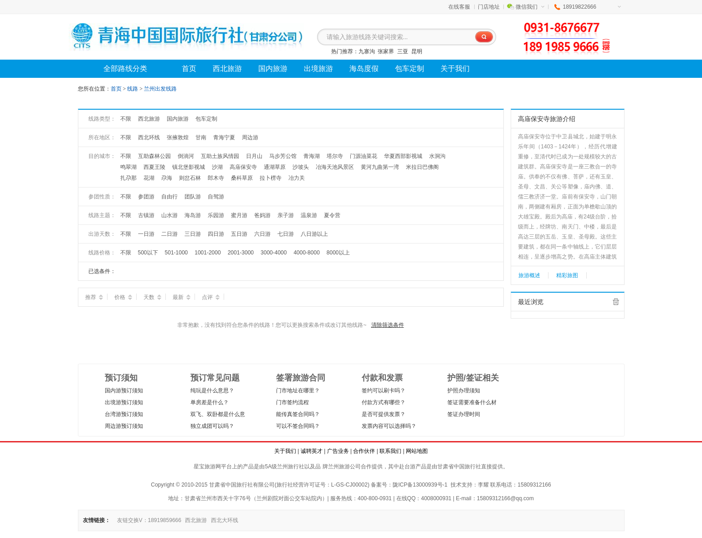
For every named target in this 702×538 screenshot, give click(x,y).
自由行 (169, 196)
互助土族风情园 (220, 156)
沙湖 (217, 167)
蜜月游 (239, 215)
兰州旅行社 (290, 466)
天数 (152, 297)
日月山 (254, 156)
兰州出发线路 (160, 89)
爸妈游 (262, 215)
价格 (123, 297)
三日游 (192, 234)
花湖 (148, 178)
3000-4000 (274, 252)
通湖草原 (275, 167)
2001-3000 (241, 252)
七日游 (285, 234)
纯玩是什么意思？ (212, 390)
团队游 (192, 196)
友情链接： (96, 520)
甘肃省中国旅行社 (459, 466)
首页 (116, 89)
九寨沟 (367, 51)
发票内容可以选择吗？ (389, 426)
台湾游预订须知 (124, 414)
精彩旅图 (567, 275)
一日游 (146, 234)
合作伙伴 (364, 451)
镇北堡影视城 (188, 167)
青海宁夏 (224, 137)
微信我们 (530, 7)
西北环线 (149, 137)
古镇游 (146, 215)
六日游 (262, 234)
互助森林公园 (154, 156)
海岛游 (192, 215)
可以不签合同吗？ (298, 426)
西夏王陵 (154, 167)
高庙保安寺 (243, 167)
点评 (211, 297)
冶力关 (296, 178)
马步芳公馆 (283, 156)
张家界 (386, 51)
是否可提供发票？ (383, 414)
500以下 (148, 252)
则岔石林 (190, 178)
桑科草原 (242, 178)
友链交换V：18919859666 (149, 520)
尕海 (166, 178)
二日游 (169, 234)
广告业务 (338, 451)
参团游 (146, 196)
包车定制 (206, 119)
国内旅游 (178, 119)
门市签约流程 (292, 402)
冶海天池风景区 (335, 167)
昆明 (416, 51)
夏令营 (332, 215)
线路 (133, 89)
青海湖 (311, 156)
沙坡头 (300, 167)
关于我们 (285, 451)
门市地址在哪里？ (298, 390)
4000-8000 (306, 252)
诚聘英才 (312, 451)
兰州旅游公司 (344, 466)
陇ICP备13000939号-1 (420, 485)
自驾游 (216, 196)
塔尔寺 (335, 156)
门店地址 (489, 7)
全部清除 (616, 302)
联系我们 (390, 451)
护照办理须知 (463, 390)
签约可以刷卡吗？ (383, 390)
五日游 (239, 234)
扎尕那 (128, 178)
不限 (125, 119)
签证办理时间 (463, 414)
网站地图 (417, 451)
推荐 (94, 297)
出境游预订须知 (124, 402)
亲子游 (285, 215)
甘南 (200, 137)
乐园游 (216, 215)
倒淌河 (186, 156)
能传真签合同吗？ (298, 414)
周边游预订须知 (124, 426)
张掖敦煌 (178, 137)
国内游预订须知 (124, 390)
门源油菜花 (363, 156)
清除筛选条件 (387, 325)
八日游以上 (314, 234)
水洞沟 (437, 156)
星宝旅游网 (207, 466)
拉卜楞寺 (271, 178)
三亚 (402, 51)
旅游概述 (529, 275)
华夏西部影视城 (403, 156)
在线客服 (459, 7)
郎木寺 (216, 178)
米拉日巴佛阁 (422, 167)
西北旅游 (149, 119)
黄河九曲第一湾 (380, 167)
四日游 (216, 234)
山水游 (169, 215)
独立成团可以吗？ (212, 426)
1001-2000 (207, 252)
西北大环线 (224, 520)
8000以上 (338, 252)
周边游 (250, 137)
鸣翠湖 (128, 167)
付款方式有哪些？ (383, 402)
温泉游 (309, 215)
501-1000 (176, 252)
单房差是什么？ (209, 402)
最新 (181, 297)
